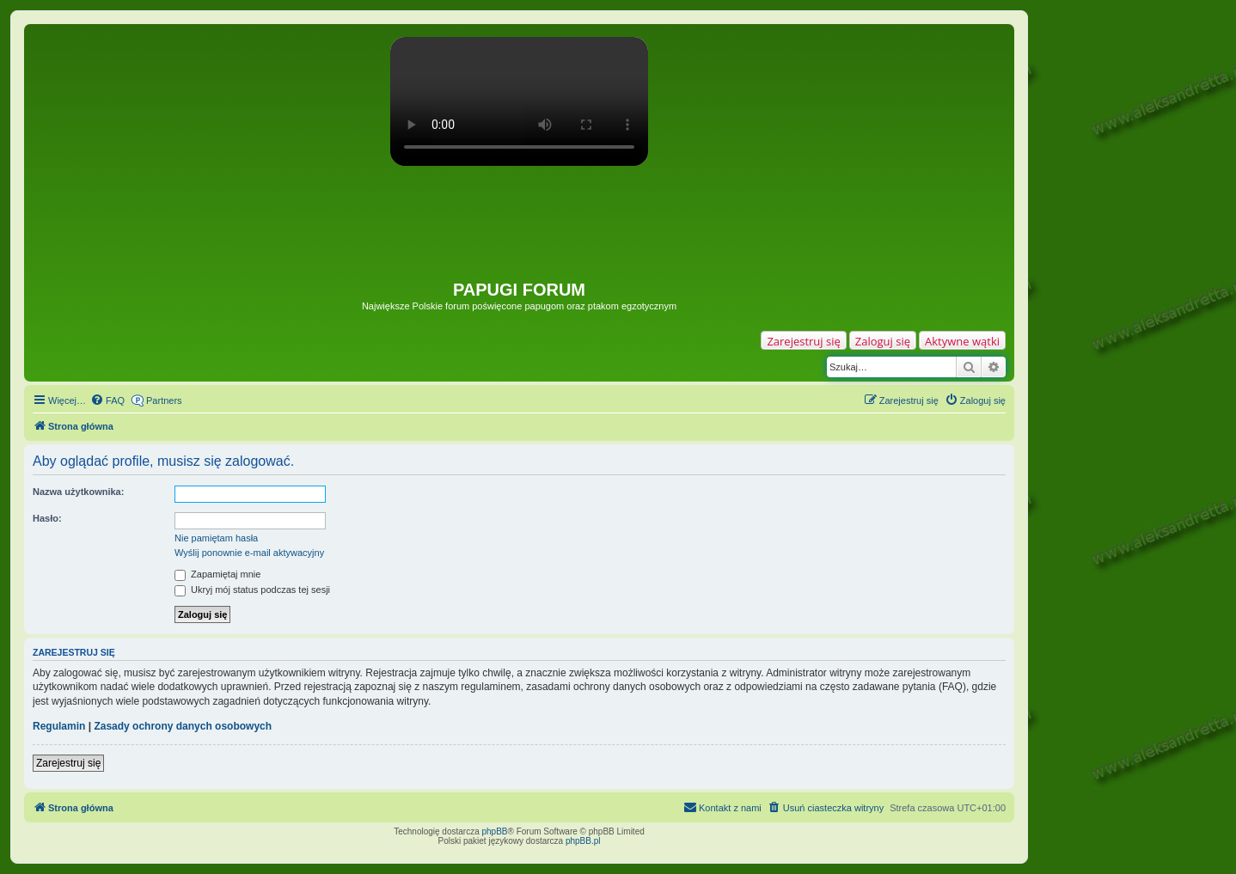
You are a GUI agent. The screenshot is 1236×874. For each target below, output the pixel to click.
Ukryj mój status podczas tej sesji (252, 589)
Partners (164, 400)
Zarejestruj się (803, 341)
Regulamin (59, 726)
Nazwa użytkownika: (78, 491)
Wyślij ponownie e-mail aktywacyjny (249, 552)
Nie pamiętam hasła (216, 538)
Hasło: (47, 518)
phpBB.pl (583, 841)
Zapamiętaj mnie (217, 574)
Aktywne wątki (962, 341)
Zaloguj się (882, 341)
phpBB (495, 831)
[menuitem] (107, 400)
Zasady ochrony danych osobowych (183, 726)
